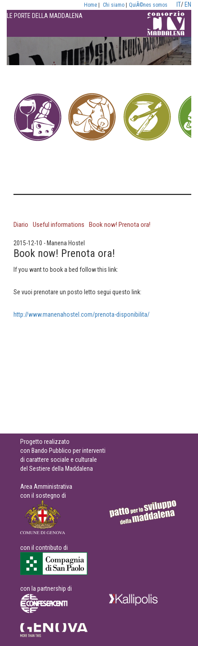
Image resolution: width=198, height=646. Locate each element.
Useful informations (58, 225)
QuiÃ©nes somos (148, 5)
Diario (20, 225)
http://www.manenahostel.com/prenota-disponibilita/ (81, 314)
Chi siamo (113, 5)
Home (90, 5)
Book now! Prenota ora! (119, 225)
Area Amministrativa (46, 486)
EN (188, 4)
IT (178, 4)
